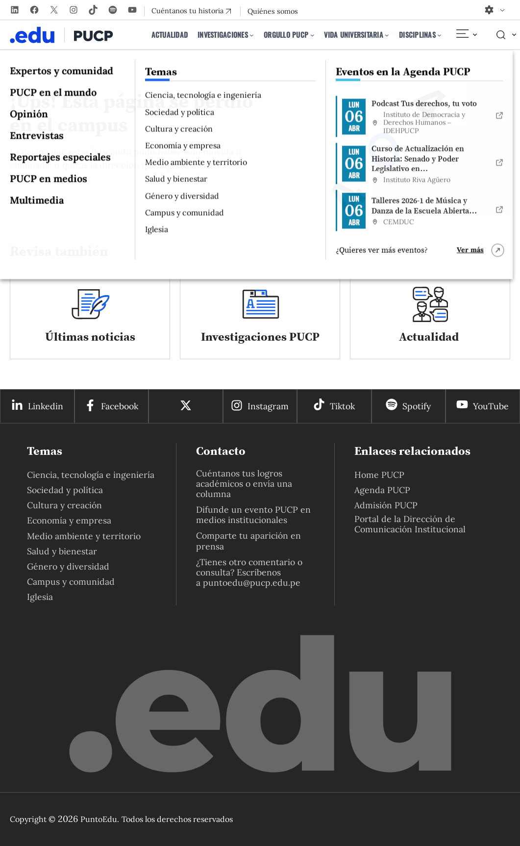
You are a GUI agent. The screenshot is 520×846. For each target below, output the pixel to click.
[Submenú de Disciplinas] (439, 35)
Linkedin (45, 406)
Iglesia (40, 596)
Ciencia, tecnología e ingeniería (90, 474)
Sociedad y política (65, 490)
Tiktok (342, 406)
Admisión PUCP (386, 505)
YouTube (491, 406)
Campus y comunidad (71, 581)
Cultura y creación (64, 505)
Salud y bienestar (62, 551)
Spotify (416, 406)
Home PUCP (379, 474)
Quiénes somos (273, 11)
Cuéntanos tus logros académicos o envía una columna (244, 483)
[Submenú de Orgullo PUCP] (312, 35)
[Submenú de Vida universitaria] (387, 35)
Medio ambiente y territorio (84, 536)
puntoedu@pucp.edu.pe (251, 582)
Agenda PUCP (382, 490)
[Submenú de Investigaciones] (251, 35)
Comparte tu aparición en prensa (248, 540)
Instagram (268, 406)
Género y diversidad (68, 566)
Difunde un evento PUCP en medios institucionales (253, 514)
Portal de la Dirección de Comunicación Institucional (410, 524)
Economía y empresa (69, 520)
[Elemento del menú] (466, 35)
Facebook (119, 406)
